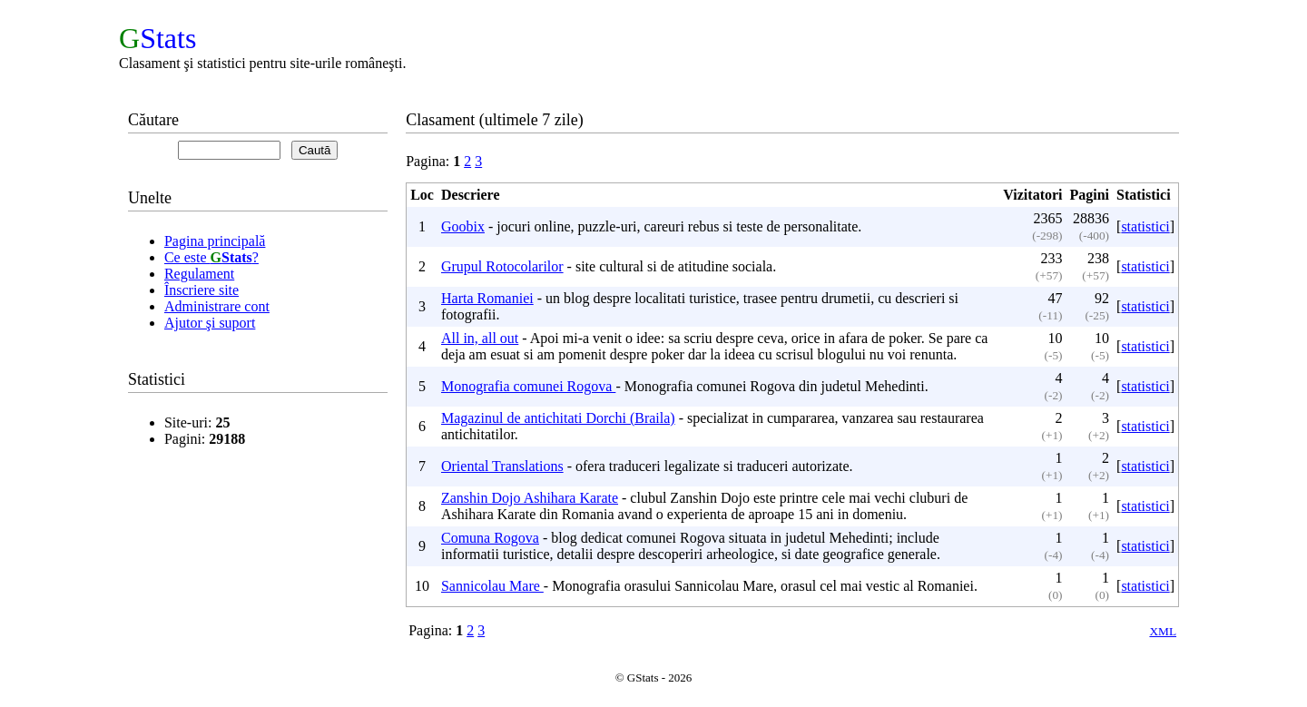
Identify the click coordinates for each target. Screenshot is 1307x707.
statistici (1145, 226)
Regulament (199, 273)
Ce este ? (211, 257)
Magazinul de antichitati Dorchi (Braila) (558, 418)
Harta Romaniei (487, 298)
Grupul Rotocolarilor (502, 266)
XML (1162, 631)
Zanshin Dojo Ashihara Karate (529, 498)
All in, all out (479, 338)
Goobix (463, 226)
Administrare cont (217, 306)
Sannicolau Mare (492, 586)
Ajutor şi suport (209, 322)
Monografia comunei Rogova (528, 386)
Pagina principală (215, 241)
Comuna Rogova (490, 537)
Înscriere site (201, 290)
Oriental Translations (502, 466)
